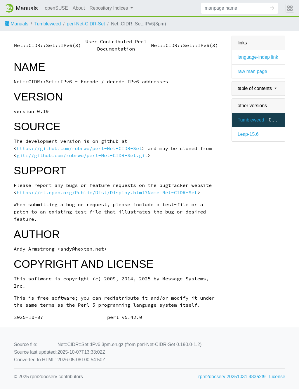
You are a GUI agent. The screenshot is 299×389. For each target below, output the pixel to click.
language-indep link (258, 57)
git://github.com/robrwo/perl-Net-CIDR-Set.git (82, 155)
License (277, 376)
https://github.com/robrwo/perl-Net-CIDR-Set (79, 148)
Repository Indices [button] (109, 8)
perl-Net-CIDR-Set (86, 23)
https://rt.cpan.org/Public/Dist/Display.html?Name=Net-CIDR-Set (107, 193)
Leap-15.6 (248, 134)
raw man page (252, 71)
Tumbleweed (47, 23)
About (79, 8)
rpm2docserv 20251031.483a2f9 (231, 376)
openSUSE (56, 8)
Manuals (16, 23)
